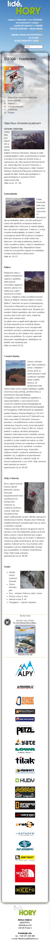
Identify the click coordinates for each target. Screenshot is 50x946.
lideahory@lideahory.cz (28, 938)
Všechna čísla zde (25, 655)
